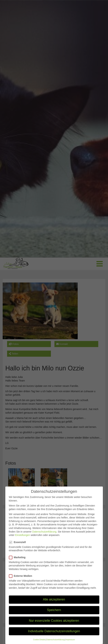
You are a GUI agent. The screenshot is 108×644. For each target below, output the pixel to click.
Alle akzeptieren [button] (54, 603)
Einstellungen (22, 539)
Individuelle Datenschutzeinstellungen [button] (54, 635)
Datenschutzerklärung (44, 535)
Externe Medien (21, 580)
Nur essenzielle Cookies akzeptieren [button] (54, 624)
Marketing (18, 561)
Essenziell (18, 546)
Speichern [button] (54, 614)
